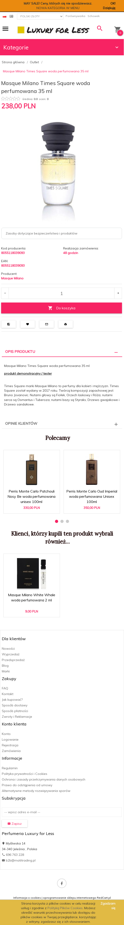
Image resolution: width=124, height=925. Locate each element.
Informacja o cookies (27, 897)
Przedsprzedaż (13, 660)
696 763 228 (13, 855)
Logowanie (10, 739)
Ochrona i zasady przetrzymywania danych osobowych (43, 779)
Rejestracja (10, 745)
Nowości (8, 649)
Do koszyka (61, 308)
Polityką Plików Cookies (65, 908)
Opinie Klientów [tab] (21, 423)
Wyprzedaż (10, 654)
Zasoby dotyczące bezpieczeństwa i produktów (41, 233)
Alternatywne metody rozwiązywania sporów (36, 791)
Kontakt (7, 694)
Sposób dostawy (14, 705)
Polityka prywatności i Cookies (24, 774)
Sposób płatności (15, 711)
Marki (6, 671)
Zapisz (14, 824)
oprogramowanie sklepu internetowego (69, 897)
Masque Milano (12, 278)
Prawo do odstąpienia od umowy (27, 785)
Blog (5, 666)
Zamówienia (11, 751)
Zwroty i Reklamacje (17, 717)
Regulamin (10, 768)
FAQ (5, 688)
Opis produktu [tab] (20, 351)
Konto (6, 734)
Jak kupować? (12, 700)
